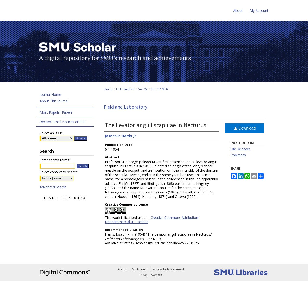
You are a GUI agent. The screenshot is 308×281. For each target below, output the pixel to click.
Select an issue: (52, 133)
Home (108, 89)
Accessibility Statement (168, 269)
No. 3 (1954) (159, 89)
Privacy (143, 274)
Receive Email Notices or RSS (62, 121)
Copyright (156, 274)
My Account (140, 269)
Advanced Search (53, 187)
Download (245, 128)
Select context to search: (59, 172)
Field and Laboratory (125, 107)
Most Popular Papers (56, 112)
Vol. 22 (143, 89)
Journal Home (50, 94)
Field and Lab (125, 89)
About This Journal (54, 101)
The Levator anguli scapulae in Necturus (155, 125)
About (122, 269)
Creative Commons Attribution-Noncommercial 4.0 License (152, 219)
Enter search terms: (55, 160)
